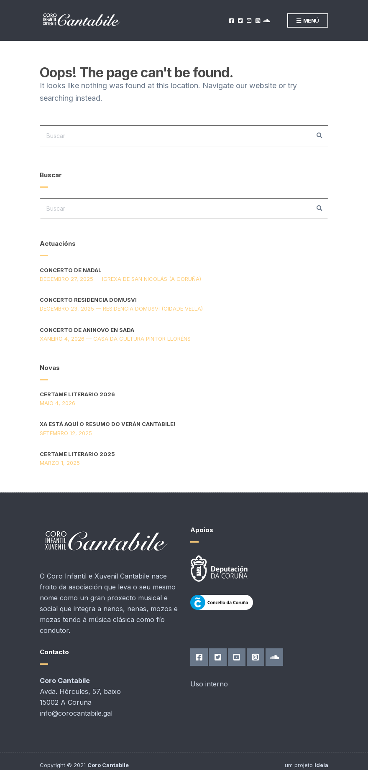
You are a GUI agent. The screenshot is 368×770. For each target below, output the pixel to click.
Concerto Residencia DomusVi (88, 299)
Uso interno (209, 684)
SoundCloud (266, 20)
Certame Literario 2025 (77, 454)
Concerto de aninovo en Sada (87, 329)
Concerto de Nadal (71, 270)
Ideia (321, 765)
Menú (307, 21)
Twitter (240, 20)
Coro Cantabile (108, 765)
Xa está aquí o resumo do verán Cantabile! (107, 424)
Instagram (257, 20)
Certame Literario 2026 (77, 394)
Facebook (231, 20)
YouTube (248, 20)
